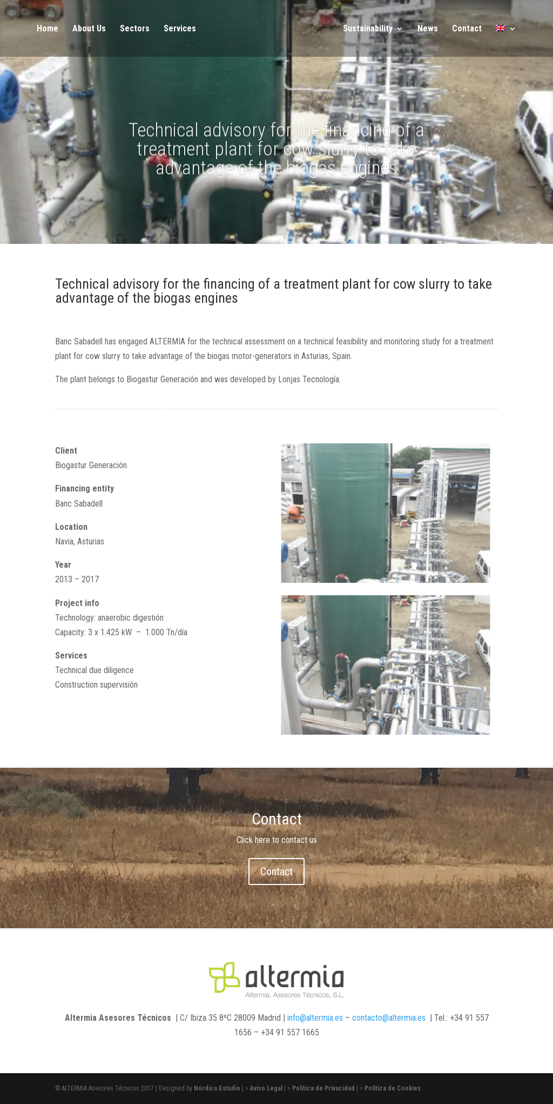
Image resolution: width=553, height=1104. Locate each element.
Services (180, 29)
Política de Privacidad (323, 1088)
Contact (467, 29)
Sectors (135, 29)
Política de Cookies (393, 1088)
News (427, 29)
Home (47, 29)
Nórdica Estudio (217, 1088)
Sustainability (368, 29)
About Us (89, 29)
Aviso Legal (266, 1088)
